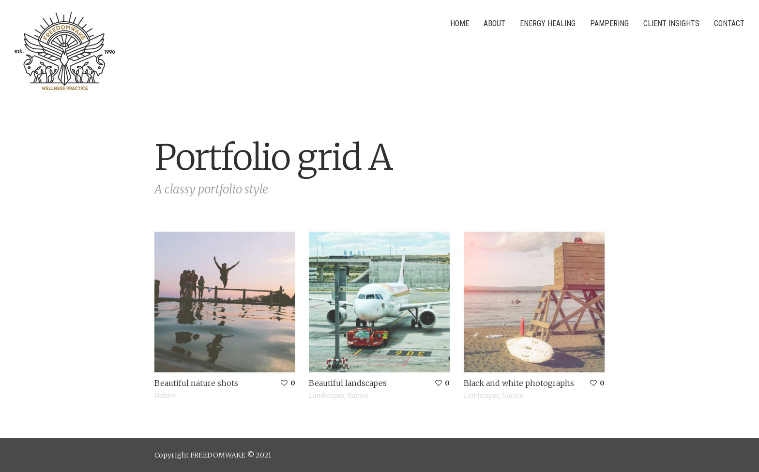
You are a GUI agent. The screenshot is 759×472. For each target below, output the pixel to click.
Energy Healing (548, 23)
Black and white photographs (519, 383)
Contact (729, 23)
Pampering (609, 23)
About (494, 23)
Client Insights (671, 23)
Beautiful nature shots (196, 383)
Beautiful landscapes (348, 383)
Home (459, 23)
